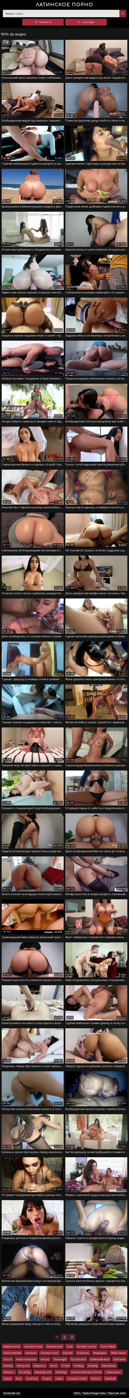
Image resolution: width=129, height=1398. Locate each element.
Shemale (68, 1352)
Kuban (59, 1378)
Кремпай (110, 1378)
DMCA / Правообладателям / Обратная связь (99, 1393)
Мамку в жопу (12, 1346)
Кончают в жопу (86, 1346)
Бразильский (54, 1346)
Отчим (65, 1365)
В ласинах (83, 1352)
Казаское (31, 1352)
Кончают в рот (49, 1352)
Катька (45, 1359)
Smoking (92, 1365)
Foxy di (8, 1359)
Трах (70, 1346)
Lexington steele (77, 1378)
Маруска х (40, 1365)
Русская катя (78, 1359)
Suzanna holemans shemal (86, 1372)
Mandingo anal (43, 1372)
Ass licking (24, 1372)
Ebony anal (23, 1365)
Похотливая (108, 1346)
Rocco (53, 1365)
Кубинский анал (99, 1359)
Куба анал (119, 1359)
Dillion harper (118, 1352)
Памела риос (113, 1372)
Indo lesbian (109, 1365)
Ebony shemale (12, 1352)
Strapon (46, 1378)
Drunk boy (32, 1378)
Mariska (8, 1365)
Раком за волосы (26, 1359)
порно (64, 4)
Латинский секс (11, 1393)
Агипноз (96, 1378)
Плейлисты (43, 22)
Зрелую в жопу (33, 1346)
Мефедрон (99, 1352)
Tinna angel (59, 1359)
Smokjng (78, 1365)
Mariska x (9, 1372)
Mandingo (61, 1372)
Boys (19, 1378)
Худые (7, 1378)
